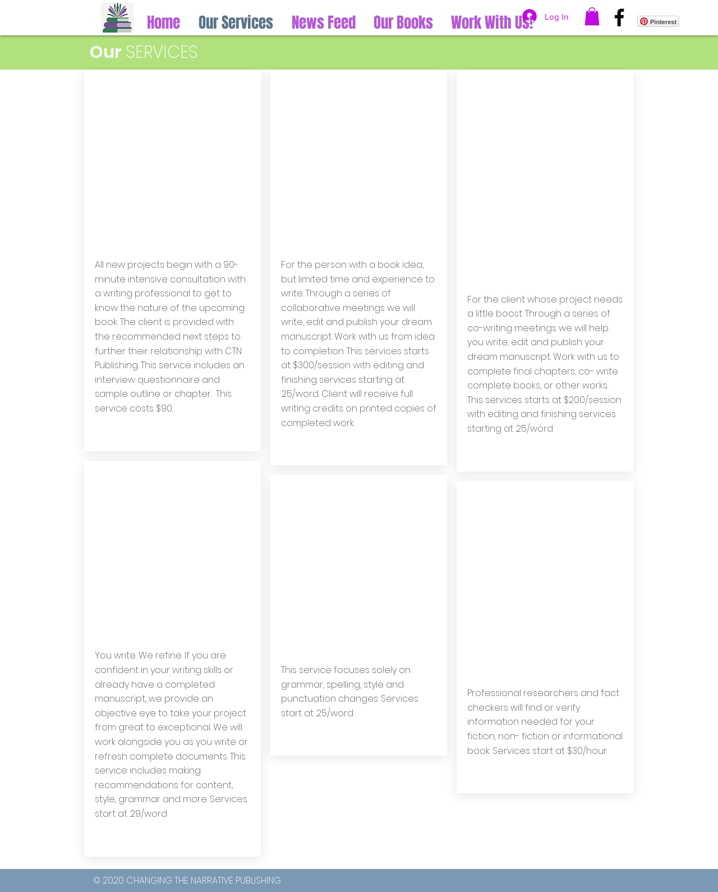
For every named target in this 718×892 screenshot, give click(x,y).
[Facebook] (619, 17)
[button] (592, 16)
